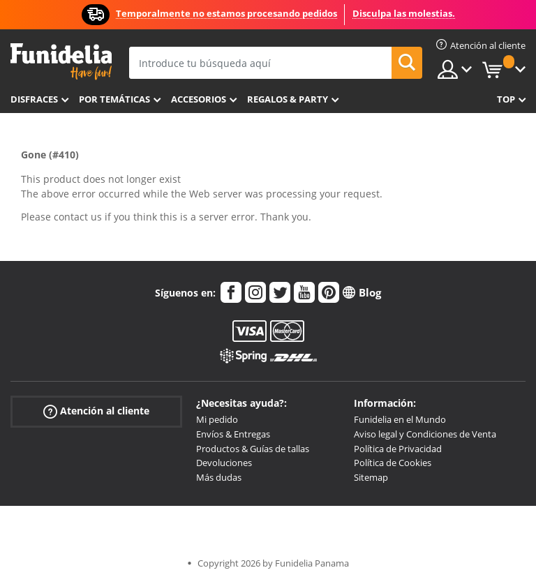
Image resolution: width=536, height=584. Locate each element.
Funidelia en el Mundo (400, 419)
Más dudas (218, 477)
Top (506, 99)
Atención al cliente (96, 411)
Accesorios (198, 99)
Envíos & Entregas (233, 434)
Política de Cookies (392, 462)
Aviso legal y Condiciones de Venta (425, 434)
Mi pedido (217, 419)
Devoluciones (224, 462)
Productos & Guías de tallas (252, 448)
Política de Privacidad (398, 448)
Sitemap (371, 477)
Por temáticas (114, 99)
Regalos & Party (287, 99)
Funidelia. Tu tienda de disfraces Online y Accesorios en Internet (61, 61)
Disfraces (34, 99)
